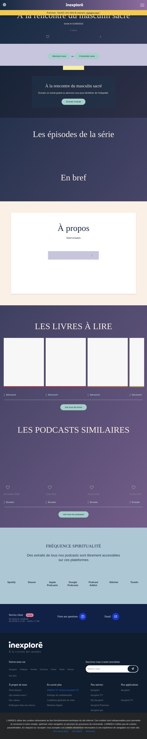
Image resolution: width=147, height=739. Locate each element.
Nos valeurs (14, 700)
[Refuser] (90, 731)
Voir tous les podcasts (73, 514)
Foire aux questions (71, 616)
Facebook (44, 669)
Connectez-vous (87, 56)
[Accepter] (77, 731)
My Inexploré (97, 700)
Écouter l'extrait (73, 101)
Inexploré (95, 690)
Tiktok (62, 669)
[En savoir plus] (60, 731)
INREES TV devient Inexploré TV (63, 690)
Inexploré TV (97, 695)
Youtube (33, 669)
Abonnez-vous (59, 56)
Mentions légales (55, 705)
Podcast (70, 669)
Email (112, 616)
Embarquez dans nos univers (22, 705)
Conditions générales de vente (61, 700)
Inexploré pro (97, 710)
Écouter (10, 502)
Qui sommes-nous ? (18, 695)
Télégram (23, 669)
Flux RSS (13, 676)
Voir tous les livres (73, 407)
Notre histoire (15, 690)
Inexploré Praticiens (100, 705)
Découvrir (11, 394)
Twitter (53, 669)
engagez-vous (92, 12)
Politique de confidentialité (59, 695)
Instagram (13, 669)
